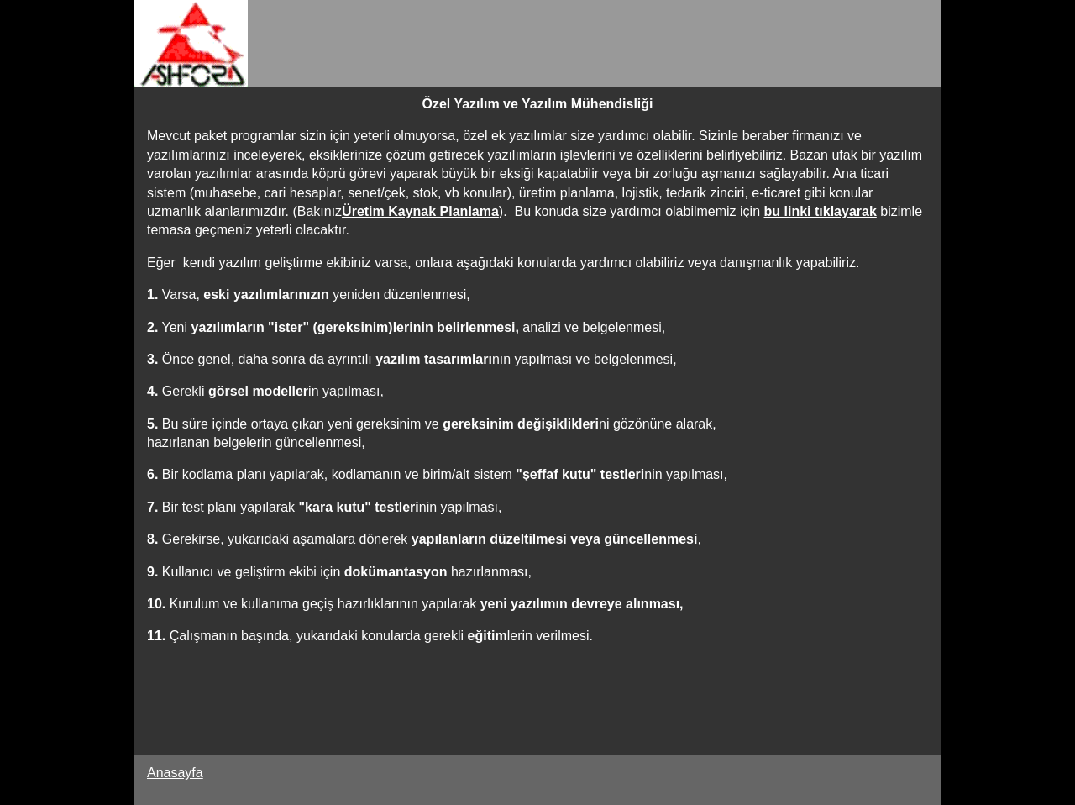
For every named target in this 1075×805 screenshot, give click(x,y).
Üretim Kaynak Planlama (420, 211)
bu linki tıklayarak (820, 211)
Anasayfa (175, 773)
